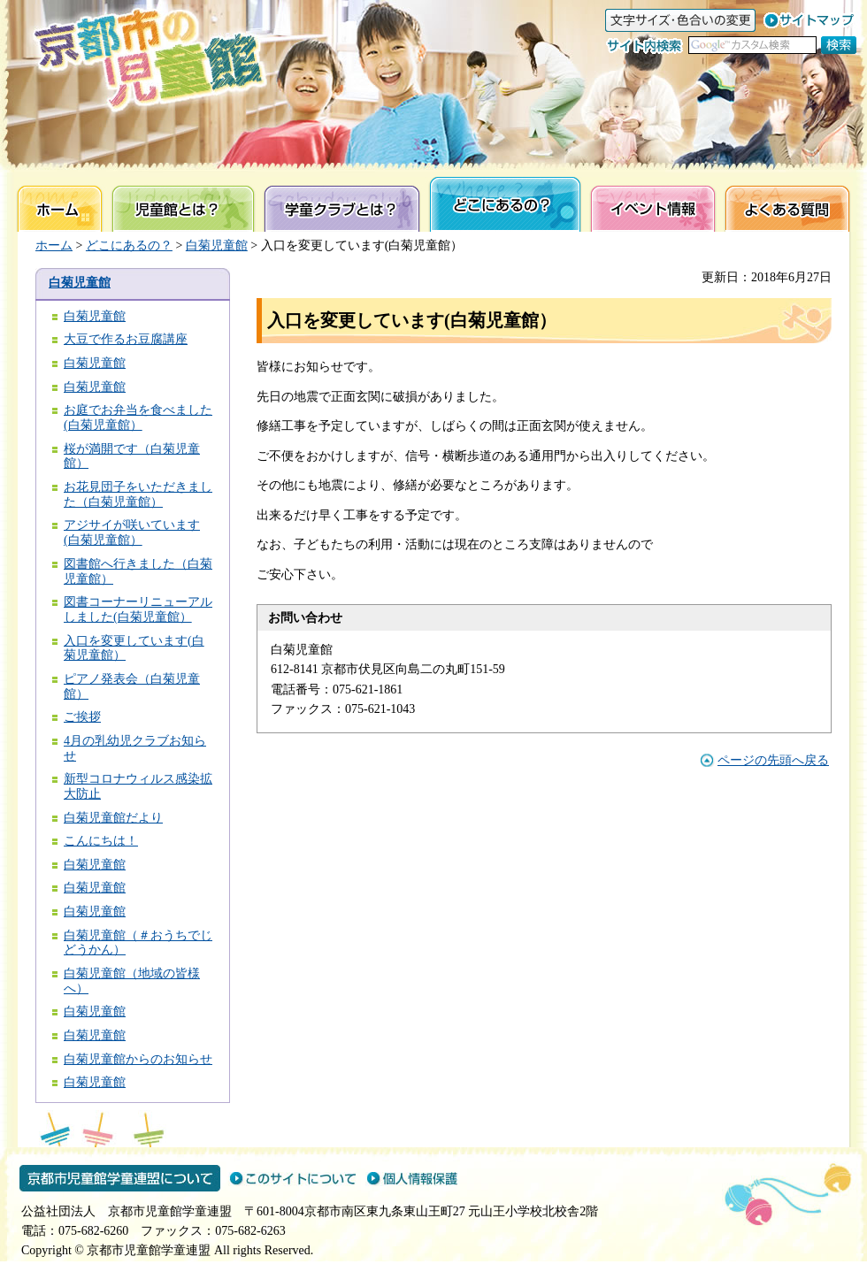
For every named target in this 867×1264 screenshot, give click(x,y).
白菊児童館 (217, 245)
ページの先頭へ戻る (773, 760)
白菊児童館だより (113, 817)
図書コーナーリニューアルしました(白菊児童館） (138, 609)
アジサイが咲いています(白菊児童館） (132, 532)
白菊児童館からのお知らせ (138, 1059)
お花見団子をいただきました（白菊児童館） (138, 494)
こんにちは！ (101, 840)
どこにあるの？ (129, 245)
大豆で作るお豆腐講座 (126, 339)
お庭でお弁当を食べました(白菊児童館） (138, 417)
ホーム (54, 245)
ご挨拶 (82, 717)
